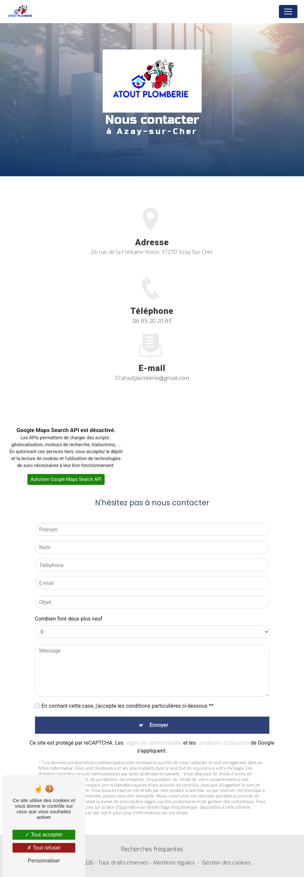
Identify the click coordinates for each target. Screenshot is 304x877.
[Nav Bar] (288, 11)
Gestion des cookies (226, 862)
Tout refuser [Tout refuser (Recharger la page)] (44, 848)
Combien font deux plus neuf (68, 611)
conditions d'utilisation (223, 734)
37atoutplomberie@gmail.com (152, 369)
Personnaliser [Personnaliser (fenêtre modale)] (44, 860)
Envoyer (159, 717)
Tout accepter (43, 834)
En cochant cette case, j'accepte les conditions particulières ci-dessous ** (128, 698)
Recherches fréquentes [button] (152, 849)
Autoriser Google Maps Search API (66, 479)
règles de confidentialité (153, 734)
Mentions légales (174, 862)
